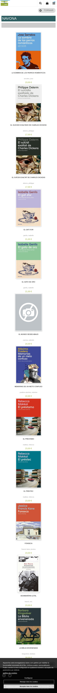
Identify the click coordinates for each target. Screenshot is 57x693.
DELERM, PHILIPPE (28, 131)
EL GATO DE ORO (28, 282)
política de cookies (10, 673)
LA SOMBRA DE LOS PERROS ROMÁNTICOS (28, 73)
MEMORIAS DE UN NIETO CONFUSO (28, 386)
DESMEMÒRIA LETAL (28, 596)
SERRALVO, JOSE (28, 78)
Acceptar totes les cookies (29, 686)
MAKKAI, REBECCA (28, 445)
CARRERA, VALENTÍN (28, 340)
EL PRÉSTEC (28, 491)
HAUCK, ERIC (28, 601)
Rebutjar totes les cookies (29, 682)
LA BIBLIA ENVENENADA (28, 648)
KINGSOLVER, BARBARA (28, 654)
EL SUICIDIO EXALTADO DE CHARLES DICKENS (28, 125)
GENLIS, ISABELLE (28, 235)
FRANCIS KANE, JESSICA (28, 549)
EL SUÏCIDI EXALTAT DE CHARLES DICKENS (28, 177)
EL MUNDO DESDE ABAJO (28, 334)
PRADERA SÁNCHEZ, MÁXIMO (28, 392)
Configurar (28, 678)
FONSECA (28, 543)
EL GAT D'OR (28, 230)
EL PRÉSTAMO (28, 439)
